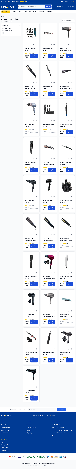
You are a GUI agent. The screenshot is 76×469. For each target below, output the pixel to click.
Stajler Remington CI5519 (66, 163)
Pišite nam (15, 1)
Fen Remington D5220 (65, 354)
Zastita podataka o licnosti (48, 463)
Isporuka (49, 11)
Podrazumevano (68, 20)
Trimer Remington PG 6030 (66, 201)
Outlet (61, 1)
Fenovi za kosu (8, 28)
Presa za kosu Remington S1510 (30, 87)
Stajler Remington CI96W (31, 354)
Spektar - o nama (31, 427)
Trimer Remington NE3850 (66, 125)
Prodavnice (42, 11)
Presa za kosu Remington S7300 (66, 315)
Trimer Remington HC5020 (31, 49)
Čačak (47, 415)
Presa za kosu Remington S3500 (48, 239)
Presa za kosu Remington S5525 (30, 239)
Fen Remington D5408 (30, 125)
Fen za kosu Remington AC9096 (49, 277)
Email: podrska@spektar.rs (59, 433)
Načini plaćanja (33, 11)
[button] (65, 6)
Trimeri (6, 33)
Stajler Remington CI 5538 (48, 87)
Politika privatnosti (35, 463)
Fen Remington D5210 (30, 201)
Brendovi (20, 11)
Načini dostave (5, 425)
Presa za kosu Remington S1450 (66, 239)
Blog (26, 11)
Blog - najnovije (30, 433)
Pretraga (48, 6)
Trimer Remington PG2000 (48, 125)
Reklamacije (4, 433)
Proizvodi (6, 11)
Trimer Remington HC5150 (31, 277)
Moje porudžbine (6, 445)
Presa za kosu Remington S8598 (48, 163)
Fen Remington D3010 (30, 392)
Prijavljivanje (4, 450)
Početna (4, 16)
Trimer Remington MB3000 (31, 163)
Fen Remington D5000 (30, 315)
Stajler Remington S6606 (48, 49)
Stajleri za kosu (8, 30)
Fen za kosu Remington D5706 (66, 49)
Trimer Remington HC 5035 (66, 277)
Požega (41, 415)
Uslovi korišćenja (6, 430)
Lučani (53, 415)
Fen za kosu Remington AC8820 (49, 315)
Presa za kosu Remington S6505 (66, 87)
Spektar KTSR (34, 466)
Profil (2, 442)
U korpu (33, 56)
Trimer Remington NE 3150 (48, 354)
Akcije (14, 11)
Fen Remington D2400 (48, 201)
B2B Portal (72, 1)
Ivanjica (35, 415)
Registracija (4, 447)
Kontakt (66, 1)
